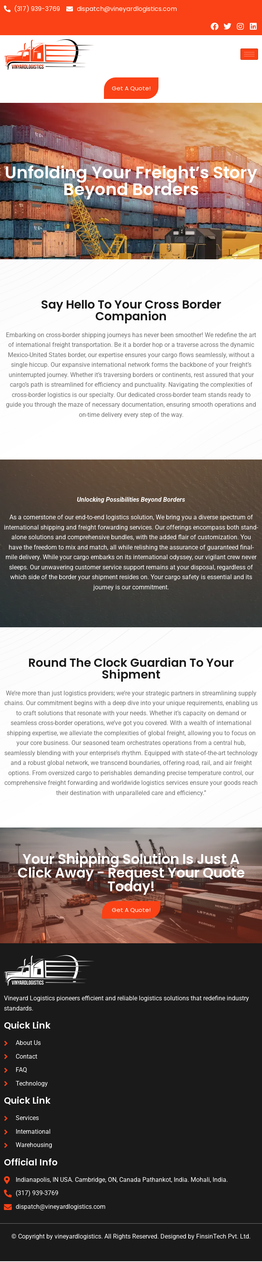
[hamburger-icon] (249, 54)
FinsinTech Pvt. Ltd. (223, 1237)
